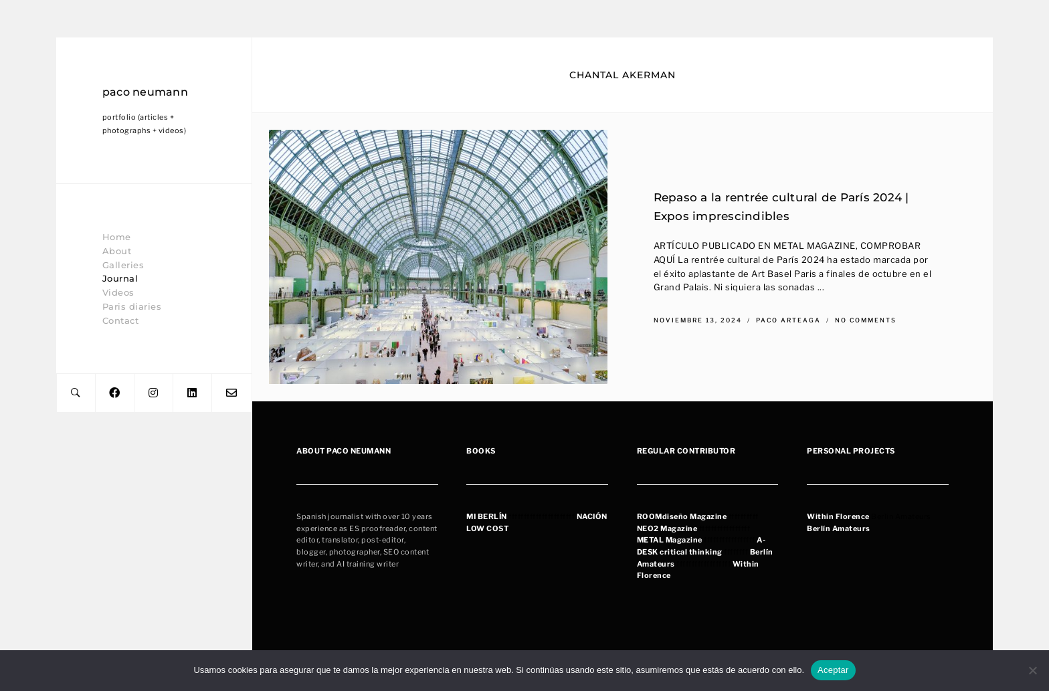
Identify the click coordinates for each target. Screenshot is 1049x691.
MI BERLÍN (486, 516)
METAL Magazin (667, 540)
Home (116, 236)
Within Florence (838, 516)
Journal (120, 278)
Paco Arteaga (790, 320)
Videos (118, 292)
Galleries (123, 265)
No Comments (865, 320)
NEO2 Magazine (667, 528)
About (117, 250)
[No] (1032, 670)
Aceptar (833, 670)
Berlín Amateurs (838, 528)
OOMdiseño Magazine (684, 516)
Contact (120, 320)
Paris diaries (132, 306)
